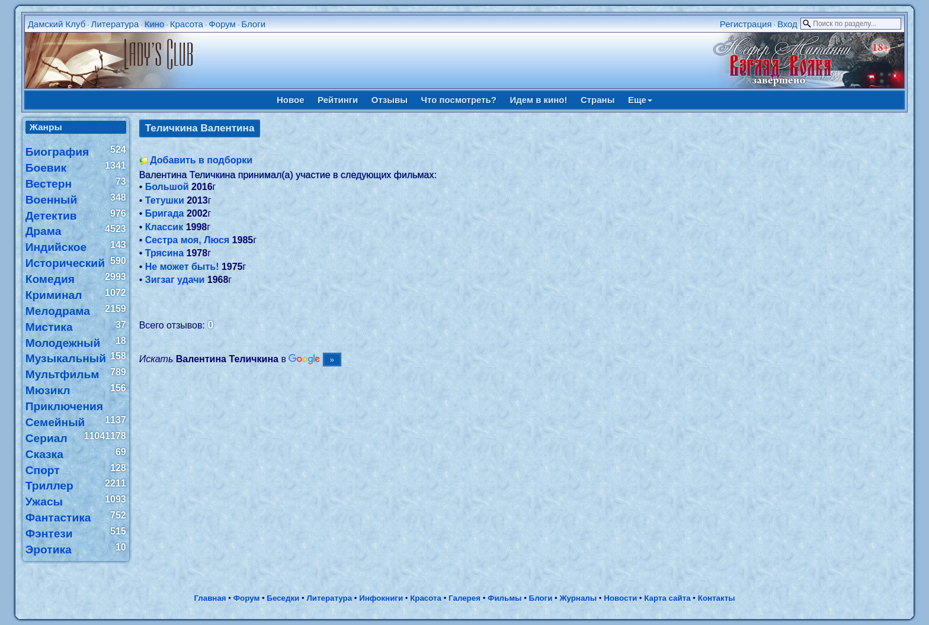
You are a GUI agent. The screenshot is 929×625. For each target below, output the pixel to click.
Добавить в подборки (201, 160)
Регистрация (746, 24)
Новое (291, 100)
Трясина (164, 253)
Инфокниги (381, 598)
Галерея (464, 598)
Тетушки (164, 200)
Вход (787, 24)
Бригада (164, 213)
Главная (210, 598)
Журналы (578, 598)
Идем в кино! (538, 100)
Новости (620, 598)
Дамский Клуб (57, 24)
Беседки (283, 598)
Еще (640, 100)
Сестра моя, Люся (187, 240)
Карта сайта (667, 598)
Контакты (716, 598)
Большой (167, 187)
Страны (598, 100)
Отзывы (389, 100)
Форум (222, 24)
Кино (155, 24)
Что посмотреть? (458, 100)
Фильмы (504, 598)
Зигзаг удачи (175, 280)
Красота (186, 24)
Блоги (253, 24)
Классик (164, 227)
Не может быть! (182, 267)
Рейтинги (338, 100)
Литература (115, 24)
